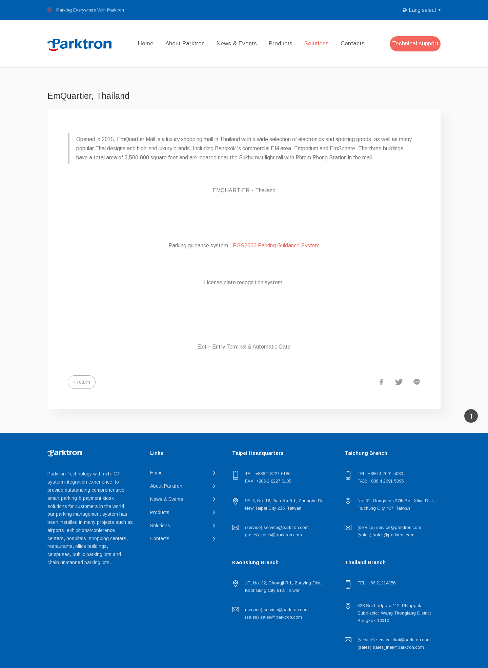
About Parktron (185, 43)
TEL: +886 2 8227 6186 (267, 473)
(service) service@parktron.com (277, 527)
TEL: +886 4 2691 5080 (380, 473)
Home (146, 43)
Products (280, 43)
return (83, 382)
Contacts (353, 43)
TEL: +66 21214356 (376, 582)
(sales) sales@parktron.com (273, 534)
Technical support (415, 43)
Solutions (316, 43)
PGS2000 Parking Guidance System (276, 245)
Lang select (422, 10)
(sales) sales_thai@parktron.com (391, 647)
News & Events (237, 43)
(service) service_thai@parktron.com (394, 639)
